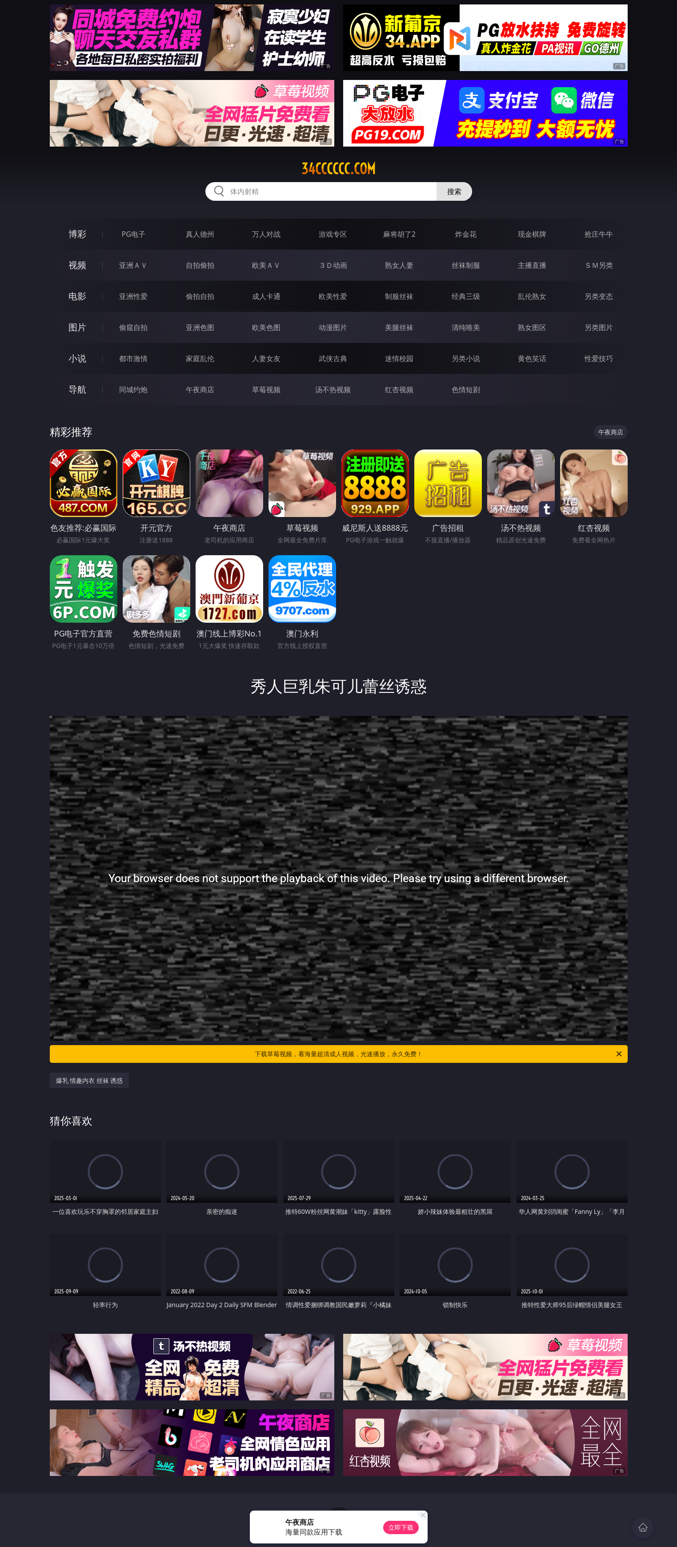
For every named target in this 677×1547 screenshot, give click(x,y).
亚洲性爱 (133, 296)
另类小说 (466, 358)
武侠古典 (333, 358)
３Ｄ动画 (333, 265)
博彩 (77, 234)
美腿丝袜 (399, 327)
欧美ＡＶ (266, 265)
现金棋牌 (532, 234)
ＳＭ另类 (599, 265)
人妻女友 (266, 358)
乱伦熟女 (532, 296)
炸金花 (466, 234)
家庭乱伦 (200, 358)
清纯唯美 (466, 327)
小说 (77, 358)
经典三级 (466, 296)
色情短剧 (466, 389)
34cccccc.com (338, 169)
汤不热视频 (333, 389)
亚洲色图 (200, 327)
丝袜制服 (466, 265)
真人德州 (200, 234)
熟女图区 (532, 327)
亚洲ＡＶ (133, 265)
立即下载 (401, 1527)
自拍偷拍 (200, 265)
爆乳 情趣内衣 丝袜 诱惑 (89, 1080)
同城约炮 (133, 389)
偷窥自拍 (133, 327)
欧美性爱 (333, 296)
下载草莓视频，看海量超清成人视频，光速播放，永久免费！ (439, 1054)
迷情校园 (399, 358)
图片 (77, 327)
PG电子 (133, 234)
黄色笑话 (532, 358)
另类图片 (599, 327)
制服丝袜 (399, 296)
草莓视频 (266, 389)
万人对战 (266, 234)
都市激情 (133, 358)
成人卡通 (266, 296)
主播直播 (532, 265)
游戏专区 (333, 234)
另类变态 (599, 296)
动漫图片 (333, 327)
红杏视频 (399, 389)
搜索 (454, 191)
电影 (77, 296)
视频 (77, 265)
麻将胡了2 (399, 234)
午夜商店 (200, 389)
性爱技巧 (599, 358)
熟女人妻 (399, 265)
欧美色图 (266, 327)
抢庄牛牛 (599, 234)
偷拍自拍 (200, 296)
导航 (77, 389)
